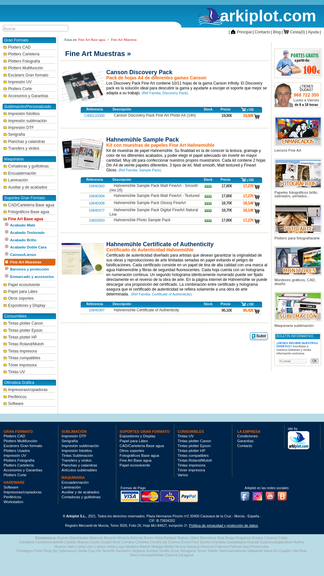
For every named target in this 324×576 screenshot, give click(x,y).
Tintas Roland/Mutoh (23, 344)
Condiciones (247, 436)
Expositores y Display (24, 305)
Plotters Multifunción (23, 68)
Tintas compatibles (21, 358)
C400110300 (94, 116)
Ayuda (313, 32)
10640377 (97, 210)
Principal (241, 32)
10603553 (97, 220)
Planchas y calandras (24, 141)
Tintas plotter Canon (23, 323)
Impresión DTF (18, 127)
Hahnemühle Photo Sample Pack (142, 220)
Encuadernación (19, 173)
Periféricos (15, 397)
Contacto (262, 32)
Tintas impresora (20, 351)
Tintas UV (14, 372)
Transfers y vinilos (21, 148)
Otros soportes (18, 298)
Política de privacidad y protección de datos (223, 525)
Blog (277, 32)
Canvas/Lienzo (23, 255)
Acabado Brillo (23, 240)
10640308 (97, 203)
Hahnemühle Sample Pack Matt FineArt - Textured (156, 195)
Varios (183, 475)
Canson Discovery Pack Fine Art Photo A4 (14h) (155, 115)
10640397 (97, 310)
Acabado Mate (22, 225)
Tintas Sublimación (77, 455)
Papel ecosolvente (21, 284)
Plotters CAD (16, 47)
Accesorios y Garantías (25, 96)
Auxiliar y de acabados (25, 187)
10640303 (97, 186)
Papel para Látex (20, 291)
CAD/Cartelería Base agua (28, 205)
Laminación (15, 180)
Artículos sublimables (79, 470)
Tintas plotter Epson (22, 330)
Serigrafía (14, 134)
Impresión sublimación (25, 121)
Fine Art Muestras (25, 262)
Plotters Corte (17, 88)
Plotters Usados (17, 451)
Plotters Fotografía (21, 61)
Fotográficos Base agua (26, 212)
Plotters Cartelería (21, 54)
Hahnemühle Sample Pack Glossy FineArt (150, 203)
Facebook (246, 494)
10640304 (97, 196)
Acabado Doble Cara (28, 247)
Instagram (259, 494)
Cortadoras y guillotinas (26, 166)
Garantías (245, 441)
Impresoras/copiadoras (25, 389)
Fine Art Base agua (23, 219)
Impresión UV (17, 82)
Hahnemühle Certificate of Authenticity (146, 310)
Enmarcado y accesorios (32, 277)
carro (257, 115)
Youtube (272, 494)
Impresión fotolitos (21, 113)
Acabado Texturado (27, 233)
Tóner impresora (20, 365)
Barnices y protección (29, 269)
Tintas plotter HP (20, 337)
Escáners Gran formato (25, 75)
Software (13, 403)
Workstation (13, 502)
